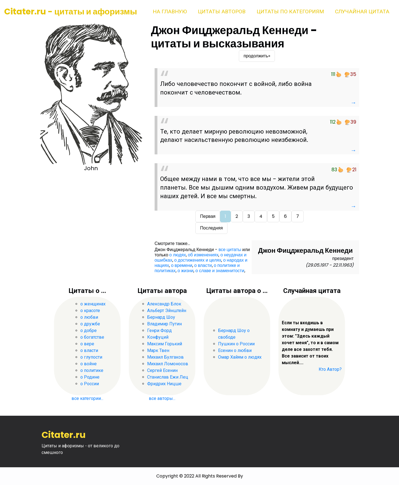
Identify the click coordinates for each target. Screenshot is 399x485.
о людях (177, 255)
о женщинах (93, 304)
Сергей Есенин (162, 370)
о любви (89, 317)
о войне (88, 363)
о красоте (90, 310)
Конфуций (157, 337)
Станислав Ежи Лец (167, 377)
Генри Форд (159, 330)
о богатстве (92, 337)
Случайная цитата (362, 11)
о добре (88, 330)
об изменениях (203, 255)
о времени (181, 265)
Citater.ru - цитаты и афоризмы (70, 11)
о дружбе (90, 323)
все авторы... (162, 398)
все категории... (87, 398)
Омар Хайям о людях (240, 357)
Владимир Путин (164, 323)
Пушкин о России (236, 343)
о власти (203, 265)
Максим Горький (164, 343)
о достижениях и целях (197, 260)
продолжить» (257, 56)
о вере (87, 343)
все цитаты (230, 249)
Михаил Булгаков (165, 357)
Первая (207, 216)
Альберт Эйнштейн (166, 310)
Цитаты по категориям (290, 11)
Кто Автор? (330, 369)
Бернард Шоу (161, 317)
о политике (91, 370)
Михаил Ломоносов (167, 363)
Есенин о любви (235, 350)
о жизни (186, 270)
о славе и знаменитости (219, 270)
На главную (170, 11)
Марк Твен (158, 350)
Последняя (211, 228)
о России (89, 383)
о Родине (89, 377)
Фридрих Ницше (164, 383)
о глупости (91, 357)
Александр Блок (164, 304)
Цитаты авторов (221, 11)
